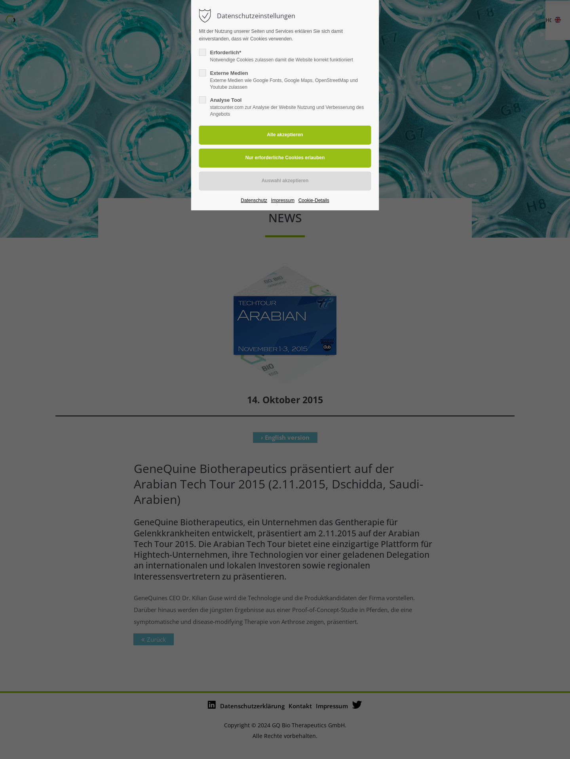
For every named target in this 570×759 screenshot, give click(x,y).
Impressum (282, 200)
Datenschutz (254, 200)
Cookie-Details (313, 200)
